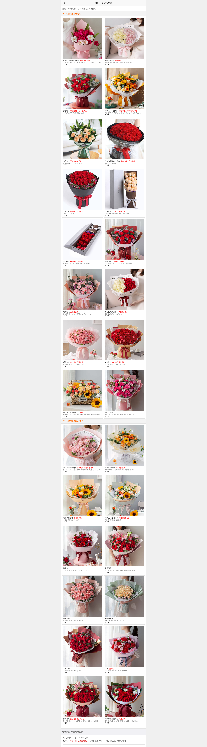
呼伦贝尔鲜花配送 (88, 9)
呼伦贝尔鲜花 (73, 9)
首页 (64, 9)
